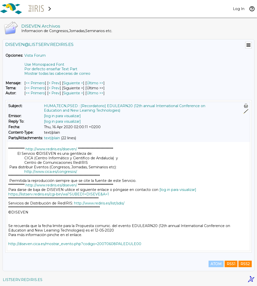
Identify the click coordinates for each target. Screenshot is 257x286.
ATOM (216, 264)
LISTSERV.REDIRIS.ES (22, 279)
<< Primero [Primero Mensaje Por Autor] (35, 93)
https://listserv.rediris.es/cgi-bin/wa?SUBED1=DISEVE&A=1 (58, 194)
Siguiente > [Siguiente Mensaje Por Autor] (73, 93)
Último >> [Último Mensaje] (95, 83)
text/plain (52, 138)
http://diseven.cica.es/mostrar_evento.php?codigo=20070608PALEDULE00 (74, 244)
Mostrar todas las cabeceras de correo (57, 73)
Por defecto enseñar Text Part (50, 69)
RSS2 (245, 264)
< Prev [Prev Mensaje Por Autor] (54, 93)
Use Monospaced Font (44, 64)
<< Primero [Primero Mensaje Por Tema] (35, 88)
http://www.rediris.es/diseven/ (51, 149)
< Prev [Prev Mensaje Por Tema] (54, 88)
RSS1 (231, 264)
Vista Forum (35, 55)
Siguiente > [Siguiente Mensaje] (73, 83)
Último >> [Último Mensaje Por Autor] (95, 93)
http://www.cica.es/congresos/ (50, 171)
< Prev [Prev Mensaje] (54, 83)
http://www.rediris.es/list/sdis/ (99, 203)
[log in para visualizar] (62, 116)
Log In (238, 9)
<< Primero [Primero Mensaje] (35, 83)
